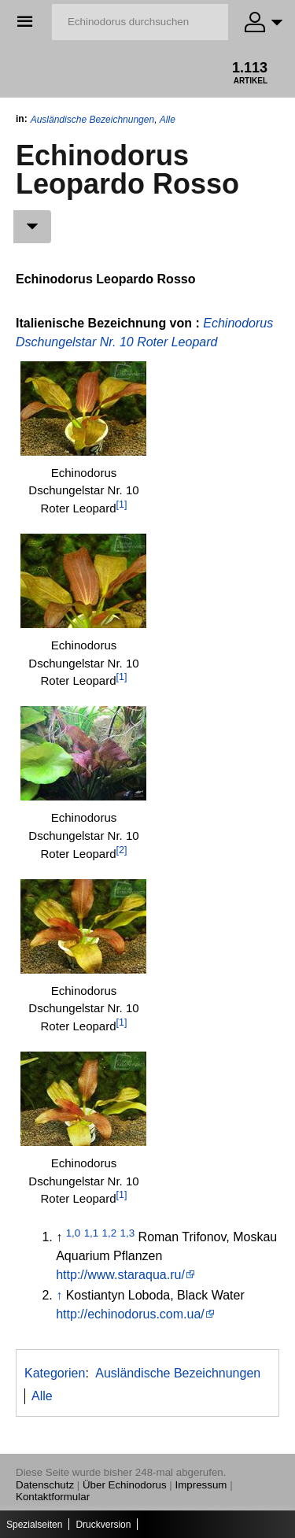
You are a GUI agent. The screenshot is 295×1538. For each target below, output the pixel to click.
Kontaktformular (53, 1497)
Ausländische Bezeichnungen (92, 119)
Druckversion (103, 1524)
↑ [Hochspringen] (59, 1295)
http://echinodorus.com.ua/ (130, 1314)
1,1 (91, 1233)
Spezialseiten (34, 1524)
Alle (167, 119)
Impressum (201, 1485)
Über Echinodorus (125, 1485)
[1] (121, 504)
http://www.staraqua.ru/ (120, 1274)
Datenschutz (45, 1485)
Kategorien (54, 1373)
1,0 (73, 1233)
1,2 (109, 1233)
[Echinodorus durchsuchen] (140, 22)
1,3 (127, 1233)
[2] (121, 850)
